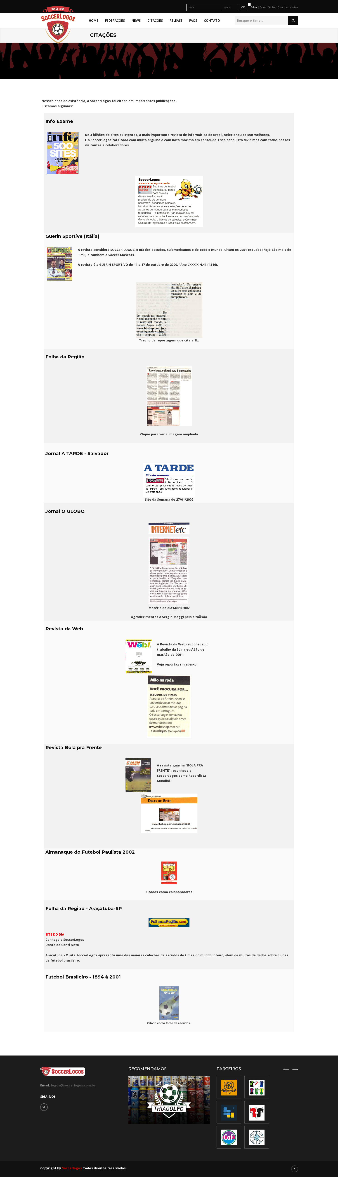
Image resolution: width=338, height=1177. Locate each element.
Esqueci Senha (268, 7)
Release (176, 20)
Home (93, 20)
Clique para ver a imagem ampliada (169, 434)
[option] (256, 1112)
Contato (212, 20)
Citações (155, 20)
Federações (115, 20)
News (136, 20)
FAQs (193, 20)
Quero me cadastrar (287, 7)
